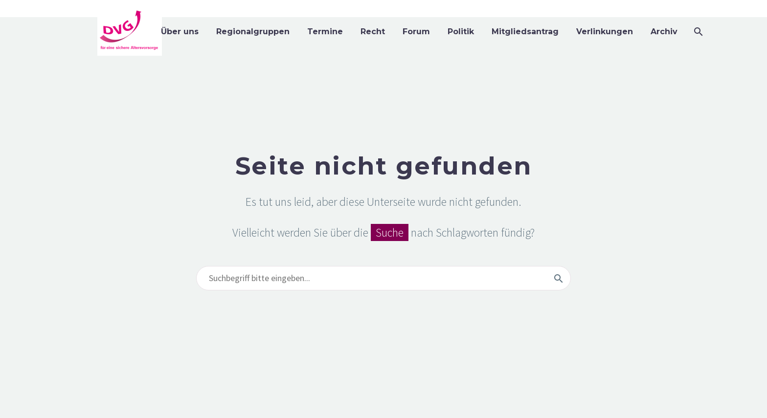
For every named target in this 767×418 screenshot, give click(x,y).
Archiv (664, 31)
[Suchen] (697, 31)
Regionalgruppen (253, 31)
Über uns (180, 31)
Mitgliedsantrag (525, 31)
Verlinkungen (604, 31)
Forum (416, 31)
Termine (325, 31)
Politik (461, 31)
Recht (373, 31)
